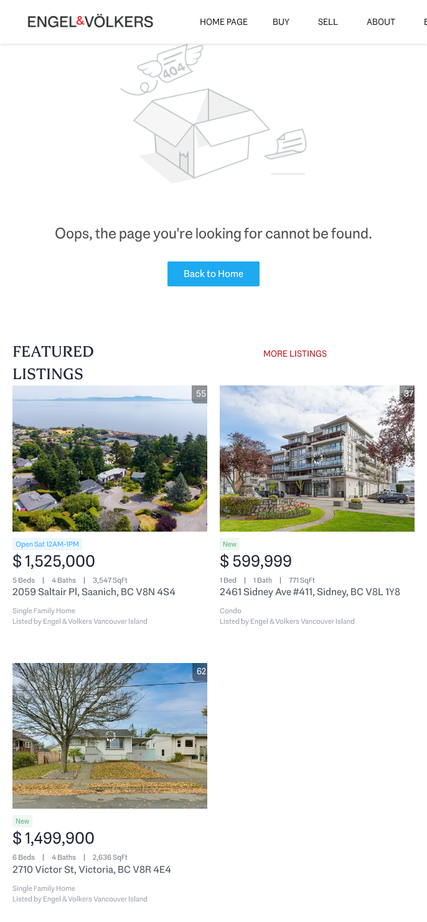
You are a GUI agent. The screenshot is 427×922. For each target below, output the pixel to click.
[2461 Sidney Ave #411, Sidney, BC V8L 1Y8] (317, 458)
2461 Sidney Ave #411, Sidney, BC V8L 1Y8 (310, 591)
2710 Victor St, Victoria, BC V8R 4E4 (91, 869)
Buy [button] (281, 21)
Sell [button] (328, 21)
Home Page (224, 21)
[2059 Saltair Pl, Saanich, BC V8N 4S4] (109, 458)
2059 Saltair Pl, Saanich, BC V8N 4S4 (94, 591)
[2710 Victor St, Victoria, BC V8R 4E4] (109, 736)
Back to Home (213, 273)
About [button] (381, 21)
